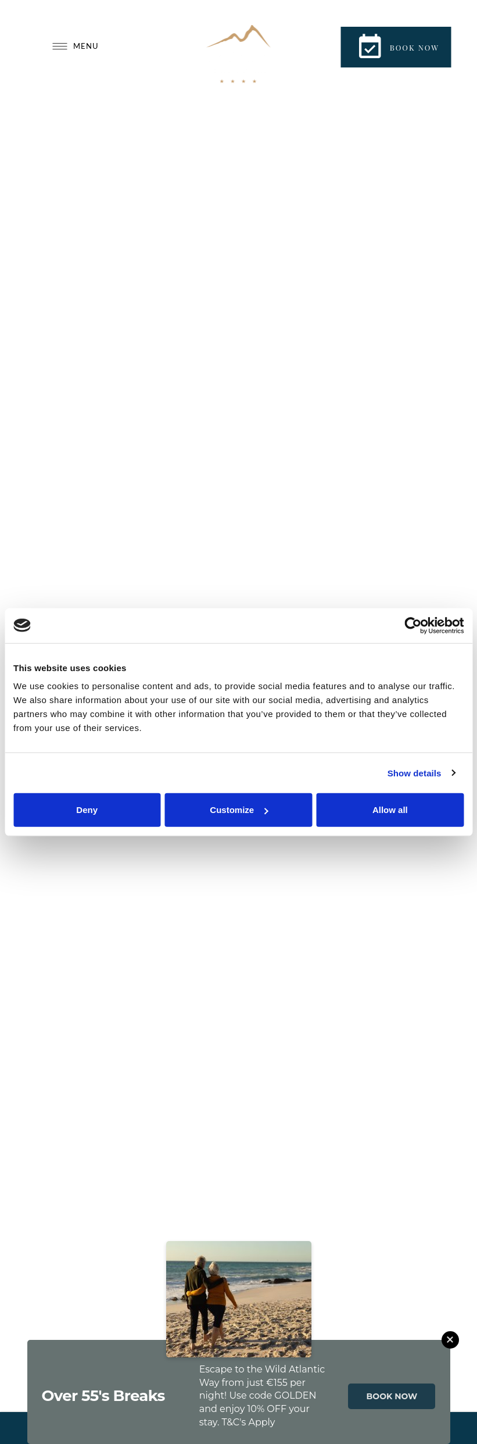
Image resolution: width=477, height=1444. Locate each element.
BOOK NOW (392, 1396)
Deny (87, 810)
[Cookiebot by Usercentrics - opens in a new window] (413, 625)
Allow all (390, 810)
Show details (415, 773)
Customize (239, 810)
